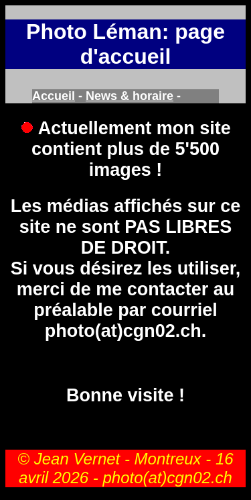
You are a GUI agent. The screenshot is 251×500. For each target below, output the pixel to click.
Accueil (53, 96)
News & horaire (129, 96)
